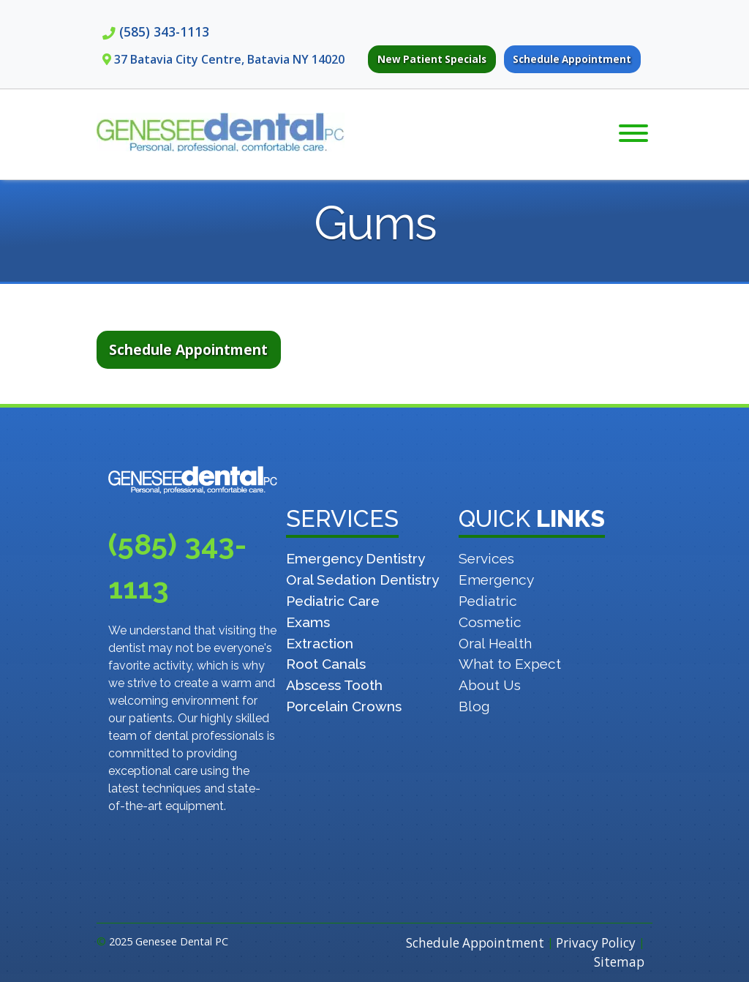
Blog (474, 706)
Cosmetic (490, 622)
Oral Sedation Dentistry (362, 579)
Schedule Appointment (572, 59)
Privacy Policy (596, 942)
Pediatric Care (333, 601)
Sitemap (619, 961)
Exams (308, 622)
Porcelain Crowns (344, 706)
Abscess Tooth (334, 685)
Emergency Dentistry (355, 558)
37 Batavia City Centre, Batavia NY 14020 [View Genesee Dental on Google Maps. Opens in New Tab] (229, 59)
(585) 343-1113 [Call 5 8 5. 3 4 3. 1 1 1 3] (164, 31)
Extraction (319, 643)
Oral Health (495, 643)
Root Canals (326, 664)
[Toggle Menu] (633, 133)
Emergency (496, 579)
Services (486, 558)
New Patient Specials (431, 59)
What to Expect (510, 664)
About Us (490, 685)
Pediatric (488, 601)
